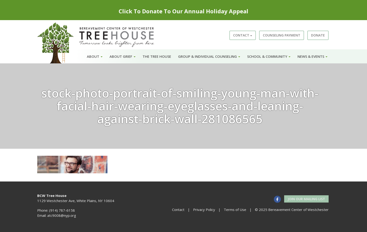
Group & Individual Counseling (209, 56)
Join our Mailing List (306, 199)
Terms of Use (235, 209)
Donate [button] (318, 35)
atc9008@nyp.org (61, 215)
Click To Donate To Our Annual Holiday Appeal (183, 11)
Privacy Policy (204, 209)
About (95, 56)
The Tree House (157, 56)
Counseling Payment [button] (281, 35)
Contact (242, 35)
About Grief (123, 56)
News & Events (312, 56)
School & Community (268, 56)
